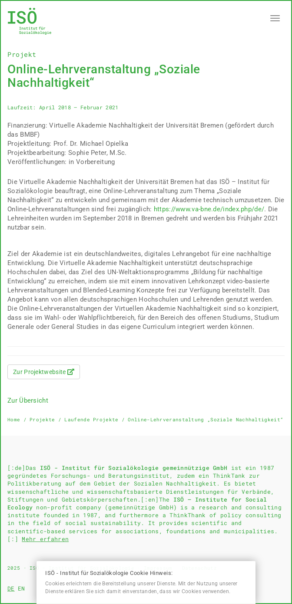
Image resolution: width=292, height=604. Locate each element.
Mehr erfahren (45, 539)
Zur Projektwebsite (43, 371)
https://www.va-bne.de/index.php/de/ (209, 209)
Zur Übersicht (27, 400)
